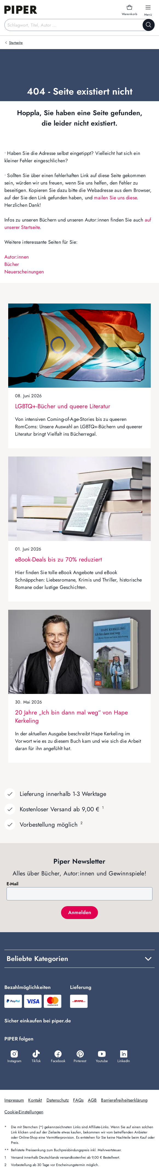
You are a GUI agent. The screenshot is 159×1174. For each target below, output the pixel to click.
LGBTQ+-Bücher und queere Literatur (62, 406)
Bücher (11, 264)
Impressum (14, 1100)
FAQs (78, 1100)
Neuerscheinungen (24, 271)
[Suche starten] (149, 25)
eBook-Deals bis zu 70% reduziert (58, 559)
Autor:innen (16, 256)
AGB (92, 1100)
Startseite (16, 42)
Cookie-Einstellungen (23, 1112)
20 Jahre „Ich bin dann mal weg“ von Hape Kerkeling (71, 716)
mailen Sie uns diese (115, 197)
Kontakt (35, 1100)
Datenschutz (58, 1100)
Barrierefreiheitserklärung (124, 1100)
